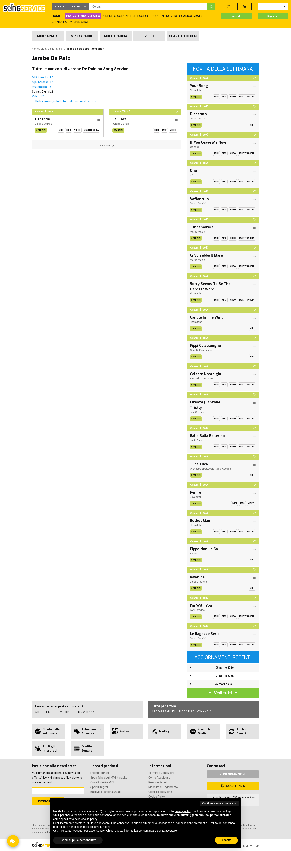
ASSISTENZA (233, 786)
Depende (42, 119)
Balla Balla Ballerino (207, 435)
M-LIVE (254, 846)
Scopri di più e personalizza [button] (78, 840)
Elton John (196, 90)
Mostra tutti (76, 706)
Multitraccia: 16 (41, 86)
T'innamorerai (202, 227)
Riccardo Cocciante (201, 378)
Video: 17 (38, 96)
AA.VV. (194, 553)
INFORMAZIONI (232, 774)
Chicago (195, 146)
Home (35, 48)
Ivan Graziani (197, 412)
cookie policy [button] (89, 819)
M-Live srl (251, 825)
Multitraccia (115, 36)
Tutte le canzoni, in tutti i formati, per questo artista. (64, 101)
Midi (61, 130)
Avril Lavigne (197, 609)
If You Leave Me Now (208, 142)
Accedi (236, 16)
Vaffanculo (199, 199)
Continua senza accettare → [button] (219, 803)
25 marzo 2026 (224, 684)
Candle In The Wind (207, 317)
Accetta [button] (226, 840)
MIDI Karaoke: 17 (42, 77)
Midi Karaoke (48, 36)
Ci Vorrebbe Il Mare (206, 255)
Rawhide (197, 577)
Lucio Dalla (196, 440)
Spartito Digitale (184, 36)
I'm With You (201, 605)
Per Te (195, 492)
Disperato (198, 114)
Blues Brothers (198, 581)
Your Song (199, 85)
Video (149, 36)
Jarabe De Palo (43, 123)
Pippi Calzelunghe (205, 345)
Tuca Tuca (199, 464)
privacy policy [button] (183, 811)
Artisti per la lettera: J (52, 48)
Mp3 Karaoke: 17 (42, 82)
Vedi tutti (223, 692)
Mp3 (68, 130)
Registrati (272, 16)
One (193, 170)
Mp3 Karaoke (82, 36)
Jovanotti (195, 496)
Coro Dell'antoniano (201, 350)
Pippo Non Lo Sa (204, 549)
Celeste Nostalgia (205, 374)
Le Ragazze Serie (204, 633)
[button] (70, 6)
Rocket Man (200, 520)
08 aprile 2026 (224, 667)
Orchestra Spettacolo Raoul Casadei (210, 468)
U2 (191, 175)
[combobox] (148, 6)
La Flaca (119, 119)
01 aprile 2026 (224, 675)
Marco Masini (198, 118)
